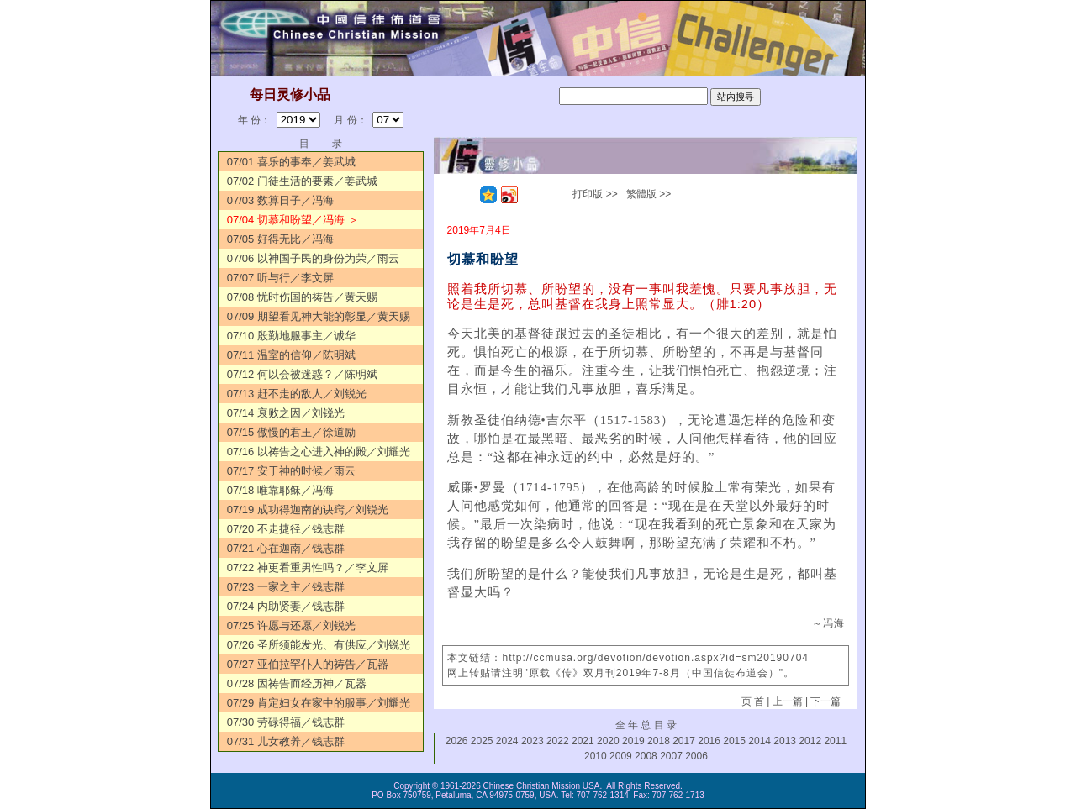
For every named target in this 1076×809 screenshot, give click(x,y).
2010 (595, 756)
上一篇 (788, 701)
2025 (482, 741)
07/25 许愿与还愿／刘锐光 (291, 625)
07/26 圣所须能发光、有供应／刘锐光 (318, 644)
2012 (810, 741)
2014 (759, 741)
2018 (658, 741)
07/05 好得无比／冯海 (280, 239)
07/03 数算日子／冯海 (280, 200)
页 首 (752, 701)
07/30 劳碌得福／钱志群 (286, 722)
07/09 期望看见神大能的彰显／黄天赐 (318, 316)
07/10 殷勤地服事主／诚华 (291, 335)
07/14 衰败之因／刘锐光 (286, 413)
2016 (709, 741)
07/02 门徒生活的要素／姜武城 (302, 181)
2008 (646, 756)
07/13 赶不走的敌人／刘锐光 (297, 393)
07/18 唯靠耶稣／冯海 (280, 490)
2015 (734, 741)
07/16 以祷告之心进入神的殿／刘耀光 (318, 451)
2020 (608, 741)
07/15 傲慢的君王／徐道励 (291, 432)
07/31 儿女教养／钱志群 (286, 741)
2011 (835, 741)
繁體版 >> (648, 194)
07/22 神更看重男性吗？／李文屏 (307, 567)
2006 (696, 756)
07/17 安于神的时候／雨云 (291, 471)
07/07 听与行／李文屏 (280, 277)
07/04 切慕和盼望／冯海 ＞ (293, 219)
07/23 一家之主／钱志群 (286, 586)
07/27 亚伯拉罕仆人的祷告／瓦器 (307, 664)
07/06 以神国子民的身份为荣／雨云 (313, 258)
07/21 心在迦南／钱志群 (286, 548)
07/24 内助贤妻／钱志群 (286, 606)
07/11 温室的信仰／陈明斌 (291, 355)
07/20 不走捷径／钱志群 (286, 529)
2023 (532, 741)
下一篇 (825, 701)
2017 (683, 741)
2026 (457, 741)
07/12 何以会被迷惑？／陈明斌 (302, 374)
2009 (620, 756)
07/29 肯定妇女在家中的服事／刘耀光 (318, 702)
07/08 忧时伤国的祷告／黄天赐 (302, 297)
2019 (633, 741)
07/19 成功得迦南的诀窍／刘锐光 (307, 509)
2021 (583, 741)
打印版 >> (594, 194)
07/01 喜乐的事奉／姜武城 (291, 161)
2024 (507, 741)
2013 (784, 741)
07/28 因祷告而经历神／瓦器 (297, 683)
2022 (557, 741)
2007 (671, 756)
